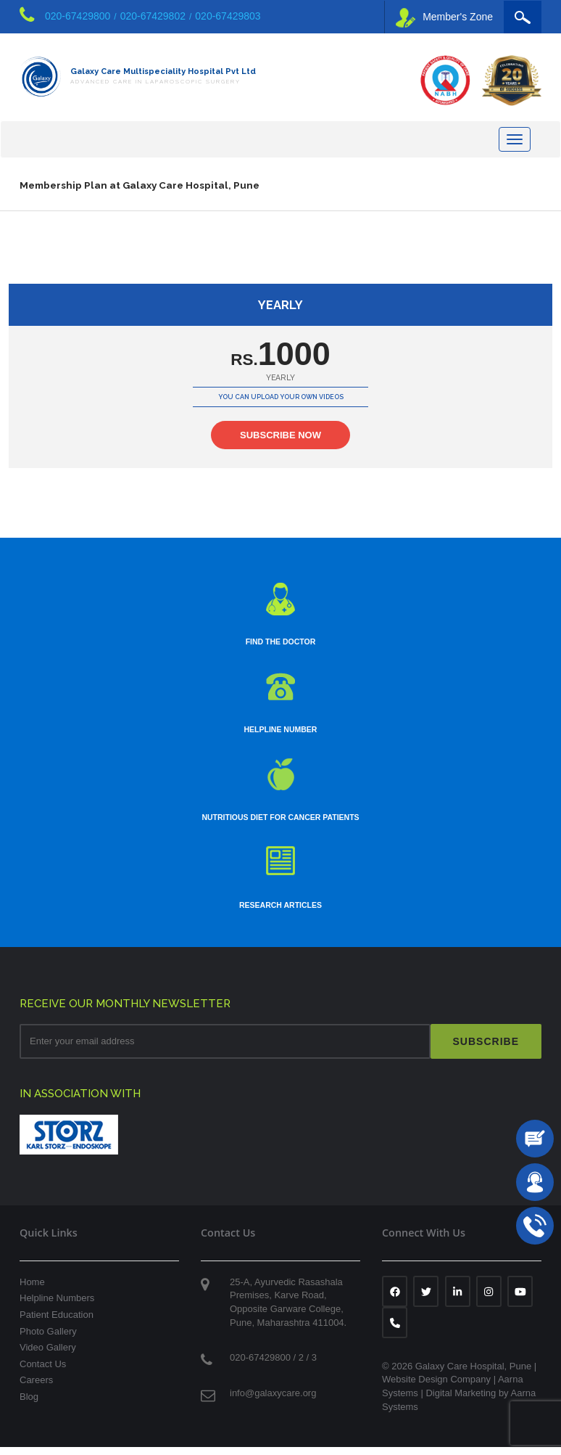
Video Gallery (48, 1354)
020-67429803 (227, 16)
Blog (29, 1403)
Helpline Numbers (57, 1305)
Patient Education (57, 1321)
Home (32, 1289)
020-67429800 (77, 16)
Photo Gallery (48, 1338)
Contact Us (43, 1371)
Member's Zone (444, 18)
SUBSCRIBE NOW (280, 443)
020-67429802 (153, 16)
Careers (36, 1387)
